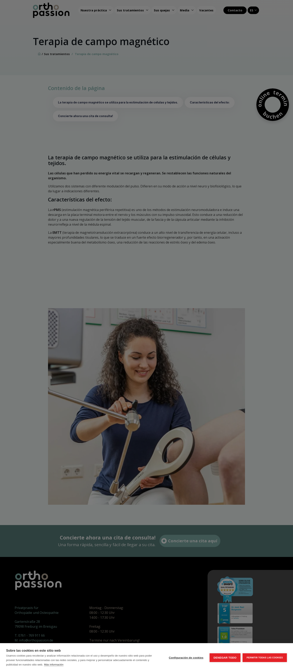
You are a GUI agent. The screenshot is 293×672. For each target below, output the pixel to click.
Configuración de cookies (186, 657)
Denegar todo (225, 657)
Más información (53, 664)
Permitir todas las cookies (265, 657)
